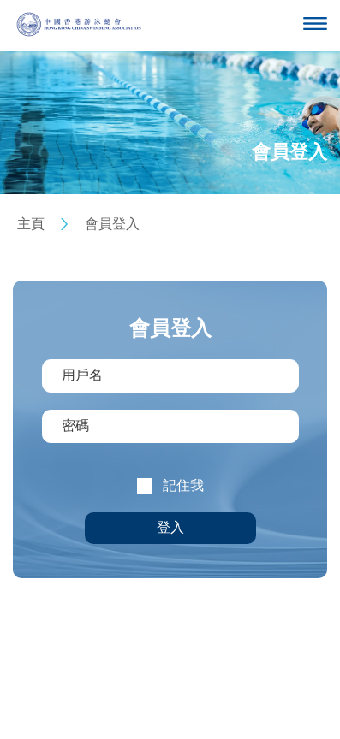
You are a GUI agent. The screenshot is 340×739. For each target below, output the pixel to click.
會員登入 (112, 223)
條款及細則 (212, 687)
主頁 (31, 223)
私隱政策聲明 (133, 687)
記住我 (183, 485)
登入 (170, 527)
